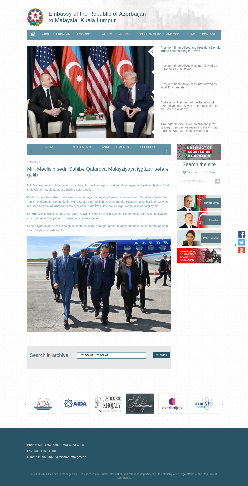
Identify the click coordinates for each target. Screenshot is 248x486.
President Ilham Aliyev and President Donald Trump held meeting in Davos (190, 49)
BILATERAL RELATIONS (114, 34)
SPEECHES (148, 147)
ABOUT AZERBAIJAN (56, 34)
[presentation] (31, 151)
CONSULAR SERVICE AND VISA (158, 34)
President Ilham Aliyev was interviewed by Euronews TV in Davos (188, 67)
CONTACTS (209, 34)
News (212, 172)
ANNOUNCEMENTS (115, 147)
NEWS (191, 34)
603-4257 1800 (45, 451)
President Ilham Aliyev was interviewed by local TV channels (188, 85)
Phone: (55, 445)
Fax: (41, 451)
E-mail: (56, 457)
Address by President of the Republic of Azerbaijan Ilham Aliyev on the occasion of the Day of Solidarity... (189, 106)
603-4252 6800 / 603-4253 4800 (61, 445)
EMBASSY (84, 34)
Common (192, 172)
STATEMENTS (82, 147)
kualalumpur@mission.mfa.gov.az (62, 457)
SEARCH (161, 355)
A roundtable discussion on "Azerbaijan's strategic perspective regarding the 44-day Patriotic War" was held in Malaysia (188, 127)
